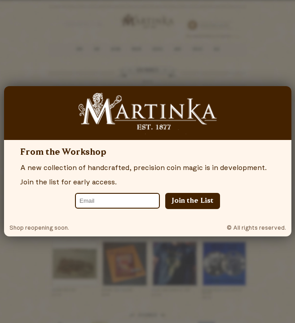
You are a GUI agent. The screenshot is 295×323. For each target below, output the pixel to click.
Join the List (193, 201)
